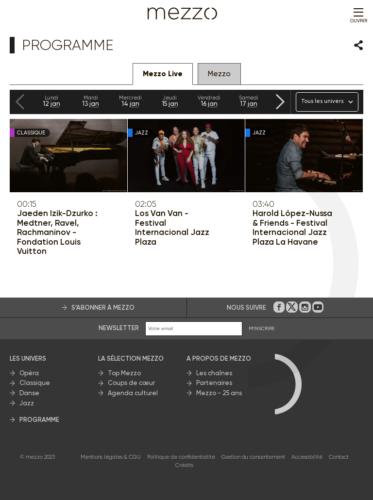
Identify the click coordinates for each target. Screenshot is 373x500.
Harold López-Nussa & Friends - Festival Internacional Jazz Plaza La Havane (292, 228)
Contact (339, 457)
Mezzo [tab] (219, 73)
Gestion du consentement (253, 457)
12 (51, 101)
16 (209, 101)
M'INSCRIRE (262, 328)
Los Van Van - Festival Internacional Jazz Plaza (172, 228)
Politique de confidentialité (181, 457)
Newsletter (119, 328)
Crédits (184, 465)
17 (249, 101)
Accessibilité (306, 457)
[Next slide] (280, 102)
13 (90, 101)
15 (170, 101)
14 (130, 101)
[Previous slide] (20, 102)
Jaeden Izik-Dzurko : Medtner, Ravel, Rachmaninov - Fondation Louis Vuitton (57, 232)
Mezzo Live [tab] (163, 73)
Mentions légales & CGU (111, 457)
